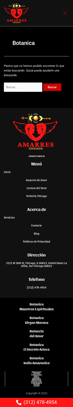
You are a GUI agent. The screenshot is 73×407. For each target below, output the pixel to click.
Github (36, 384)
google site (36, 381)
